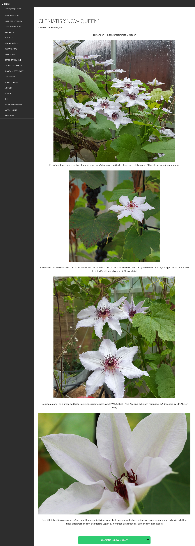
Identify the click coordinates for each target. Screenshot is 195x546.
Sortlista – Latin (12, 15)
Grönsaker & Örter (13, 66)
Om (6, 99)
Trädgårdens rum (13, 27)
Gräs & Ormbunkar (13, 60)
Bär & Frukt (10, 54)
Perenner (9, 38)
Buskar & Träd (11, 49)
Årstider (8, 88)
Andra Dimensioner (13, 104)
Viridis (6, 3)
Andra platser (11, 110)
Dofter (8, 93)
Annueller (9, 32)
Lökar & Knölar (12, 43)
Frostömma (10, 77)
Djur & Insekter (11, 82)
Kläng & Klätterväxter (15, 71)
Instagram (9, 116)
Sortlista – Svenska (13, 21)
